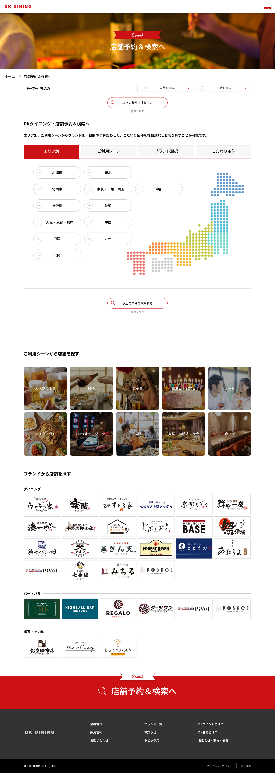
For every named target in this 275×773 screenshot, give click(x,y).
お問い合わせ (99, 740)
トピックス (151, 740)
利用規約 (246, 766)
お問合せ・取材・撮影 (213, 740)
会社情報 (96, 724)
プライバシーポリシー (219, 766)
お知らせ (150, 732)
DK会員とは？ (207, 732)
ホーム (10, 76)
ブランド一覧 (153, 724)
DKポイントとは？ (210, 724)
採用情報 (96, 732)
